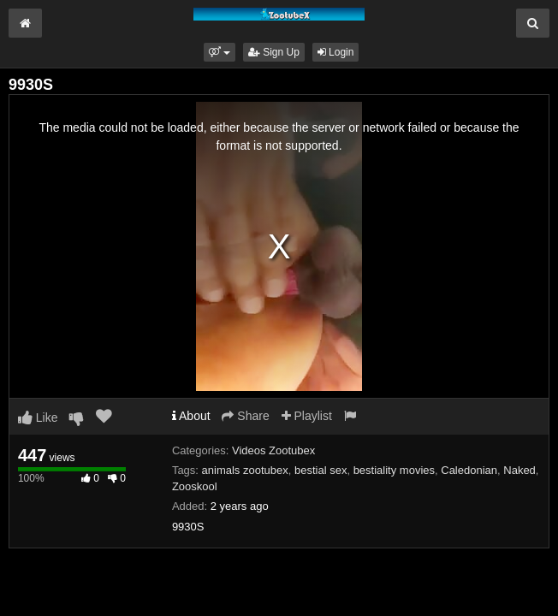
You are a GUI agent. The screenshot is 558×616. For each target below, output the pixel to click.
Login (336, 52)
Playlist (307, 416)
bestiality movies (394, 470)
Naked (519, 470)
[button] (219, 52)
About (191, 416)
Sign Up (274, 52)
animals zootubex (245, 470)
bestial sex (320, 470)
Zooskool (194, 486)
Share (245, 416)
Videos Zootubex (273, 450)
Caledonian (469, 470)
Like (38, 417)
